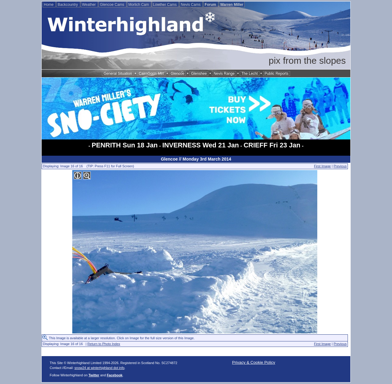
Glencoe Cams (112, 4)
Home (49, 4)
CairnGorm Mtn (151, 73)
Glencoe (177, 73)
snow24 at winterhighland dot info (99, 368)
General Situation (118, 73)
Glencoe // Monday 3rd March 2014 (196, 159)
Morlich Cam (139, 4)
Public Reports (276, 73)
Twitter (94, 375)
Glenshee (199, 73)
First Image (322, 166)
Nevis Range (224, 73)
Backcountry (68, 4)
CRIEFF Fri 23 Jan (271, 145)
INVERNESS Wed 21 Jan (200, 145)
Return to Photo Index (103, 344)
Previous (340, 166)
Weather (89, 4)
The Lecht (249, 73)
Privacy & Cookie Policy (253, 362)
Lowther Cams (165, 4)
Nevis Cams (191, 4)
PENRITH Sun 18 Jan (124, 145)
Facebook (115, 375)
